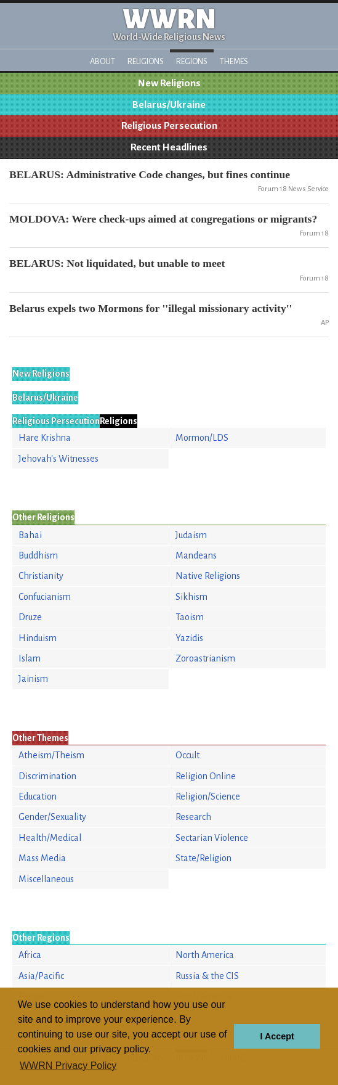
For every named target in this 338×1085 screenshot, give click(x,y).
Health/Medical (49, 838)
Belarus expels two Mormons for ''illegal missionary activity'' (150, 308)
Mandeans (196, 555)
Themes (234, 61)
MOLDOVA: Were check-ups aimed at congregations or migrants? (163, 219)
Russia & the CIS (207, 976)
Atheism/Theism (51, 755)
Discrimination (47, 776)
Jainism (33, 679)
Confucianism (44, 597)
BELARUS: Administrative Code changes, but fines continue (149, 174)
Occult (187, 755)
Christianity (40, 576)
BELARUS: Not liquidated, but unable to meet (117, 263)
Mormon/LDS (201, 438)
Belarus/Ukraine (169, 104)
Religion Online (205, 776)
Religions (145, 61)
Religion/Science (207, 796)
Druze (30, 617)
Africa (29, 955)
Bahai (30, 535)
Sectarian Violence (211, 838)
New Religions (169, 83)
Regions (191, 61)
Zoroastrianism (205, 658)
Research (193, 817)
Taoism (189, 617)
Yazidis (189, 638)
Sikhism (191, 597)
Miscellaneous (46, 879)
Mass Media (42, 858)
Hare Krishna (44, 438)
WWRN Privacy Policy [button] (68, 1065)
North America (204, 955)
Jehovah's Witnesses (58, 459)
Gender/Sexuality (52, 817)
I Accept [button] (277, 1036)
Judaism (191, 535)
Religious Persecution (169, 125)
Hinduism (37, 638)
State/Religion (203, 858)
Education (37, 796)
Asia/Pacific (41, 976)
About (102, 61)
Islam (29, 658)
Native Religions (207, 576)
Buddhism (38, 555)
